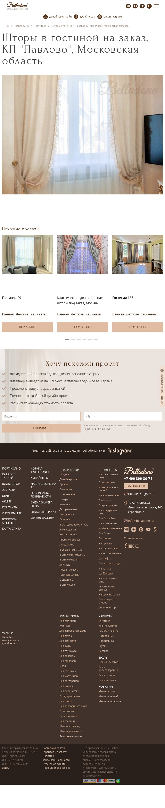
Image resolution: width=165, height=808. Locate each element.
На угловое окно (108, 523)
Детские (22, 314)
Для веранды (67, 656)
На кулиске (105, 543)
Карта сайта (11, 528)
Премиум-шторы (69, 539)
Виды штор (11, 484)
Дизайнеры (40, 478)
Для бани (104, 533)
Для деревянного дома (73, 706)
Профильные (107, 641)
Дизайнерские (68, 479)
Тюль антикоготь (109, 662)
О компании (12, 513)
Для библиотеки (69, 691)
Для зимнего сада (109, 563)
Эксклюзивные (68, 534)
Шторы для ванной (71, 731)
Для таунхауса (68, 651)
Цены (6, 496)
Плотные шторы (69, 574)
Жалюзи (8, 490)
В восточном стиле (70, 549)
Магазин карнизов (110, 701)
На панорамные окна (108, 580)
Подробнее (27, 327)
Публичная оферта (54, 763)
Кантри (63, 499)
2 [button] (73, 339)
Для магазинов (68, 676)
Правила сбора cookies (56, 768)
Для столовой (67, 661)
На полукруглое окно (108, 512)
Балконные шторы (70, 736)
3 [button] (79, 339)
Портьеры (105, 538)
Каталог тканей (8, 476)
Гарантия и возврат (55, 752)
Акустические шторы (107, 588)
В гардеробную (108, 505)
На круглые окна (108, 548)
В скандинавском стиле (73, 524)
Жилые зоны (69, 616)
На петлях (105, 568)
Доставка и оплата (54, 748)
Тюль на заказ (107, 680)
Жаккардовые (67, 529)
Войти (6, 768)
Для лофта (105, 558)
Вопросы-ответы (9, 521)
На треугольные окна (108, 476)
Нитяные (65, 504)
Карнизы (105, 616)
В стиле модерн (69, 559)
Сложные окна (68, 716)
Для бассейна (107, 518)
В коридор (105, 500)
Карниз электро (108, 626)
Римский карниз (108, 630)
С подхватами (107, 482)
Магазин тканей (108, 696)
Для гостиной (67, 620)
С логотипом (67, 711)
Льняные (65, 519)
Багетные (104, 620)
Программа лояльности (41, 495)
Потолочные (67, 514)
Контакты (10, 507)
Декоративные (68, 509)
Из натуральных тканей (108, 489)
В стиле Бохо (67, 584)
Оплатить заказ (43, 512)
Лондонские (66, 544)
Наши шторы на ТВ (43, 485)
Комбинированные (110, 528)
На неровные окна (110, 553)
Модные (64, 474)
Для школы (66, 686)
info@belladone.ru (141, 521)
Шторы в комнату (70, 726)
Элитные (64, 564)
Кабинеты (38, 314)
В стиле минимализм (72, 554)
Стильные (65, 489)
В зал (62, 666)
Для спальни (67, 721)
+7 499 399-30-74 (138, 478)
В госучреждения (69, 696)
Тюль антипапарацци (108, 669)
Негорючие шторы (110, 594)
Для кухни (65, 646)
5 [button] (90, 339)
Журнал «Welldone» (40, 470)
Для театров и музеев (107, 601)
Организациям (43, 518)
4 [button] (84, 339)
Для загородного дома (72, 630)
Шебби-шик (106, 573)
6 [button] (96, 339)
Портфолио (11, 468)
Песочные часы (68, 569)
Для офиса (65, 701)
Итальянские (67, 494)
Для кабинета (67, 641)
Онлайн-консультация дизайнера (10, 640)
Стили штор (69, 470)
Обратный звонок (136, 486)
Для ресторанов (69, 681)
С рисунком (66, 579)
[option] (27, 283)
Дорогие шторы (108, 607)
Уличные (64, 626)
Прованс (64, 484)
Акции (7, 501)
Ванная (8, 314)
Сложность (108, 470)
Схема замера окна (41, 504)
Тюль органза (107, 675)
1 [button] (67, 339)
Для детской (66, 635)
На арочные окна (109, 495)
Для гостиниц (67, 671)
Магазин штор (107, 691)
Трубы (102, 646)
